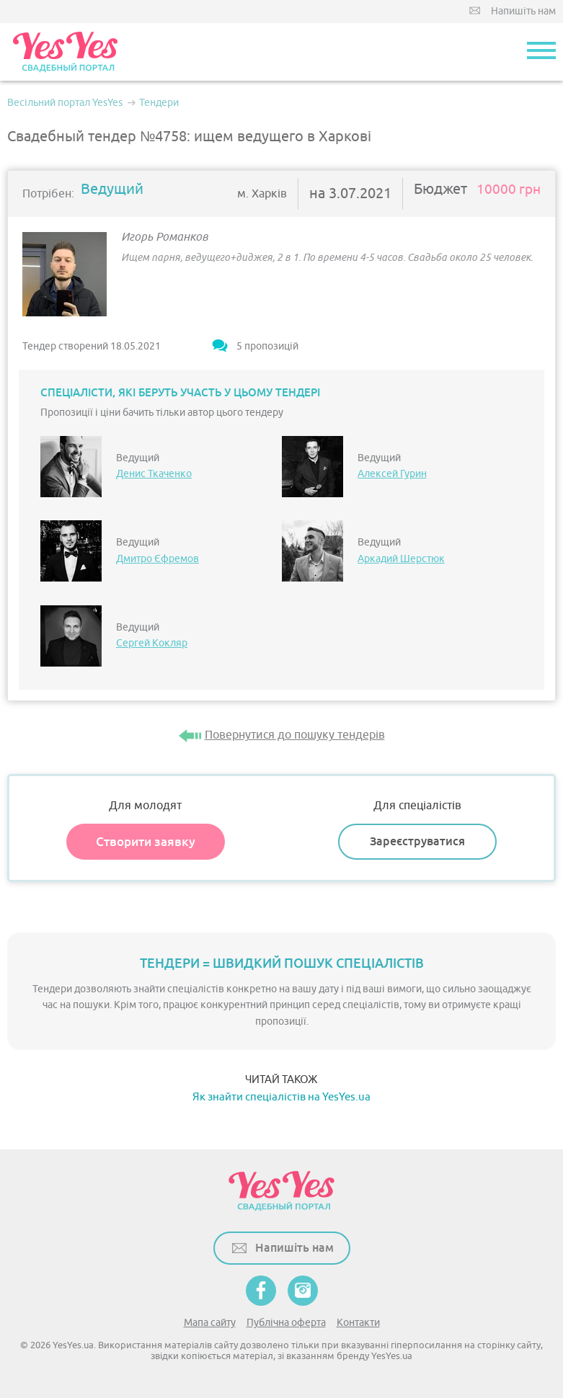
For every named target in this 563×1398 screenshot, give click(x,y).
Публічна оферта (286, 1323)
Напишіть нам (523, 11)
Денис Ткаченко (154, 474)
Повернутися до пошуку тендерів (295, 735)
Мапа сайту (210, 1323)
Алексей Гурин (392, 474)
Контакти (358, 1323)
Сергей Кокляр (151, 643)
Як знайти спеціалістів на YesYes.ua (281, 1097)
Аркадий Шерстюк (401, 559)
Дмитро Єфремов (157, 559)
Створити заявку (145, 842)
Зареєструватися (417, 841)
